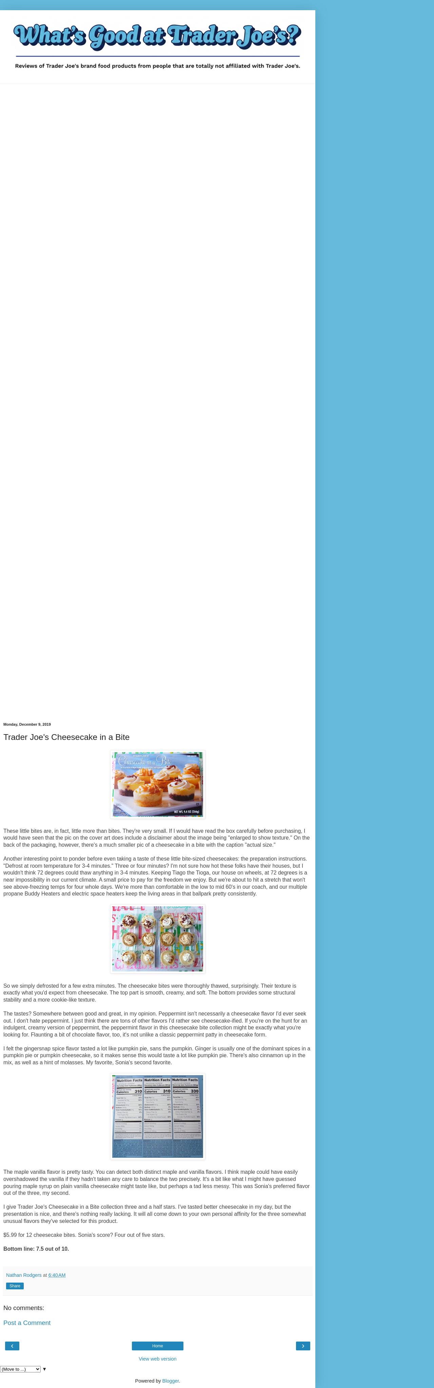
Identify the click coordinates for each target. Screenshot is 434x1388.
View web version (158, 1359)
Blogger (170, 1381)
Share (14, 1286)
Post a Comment (27, 1322)
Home (157, 1346)
